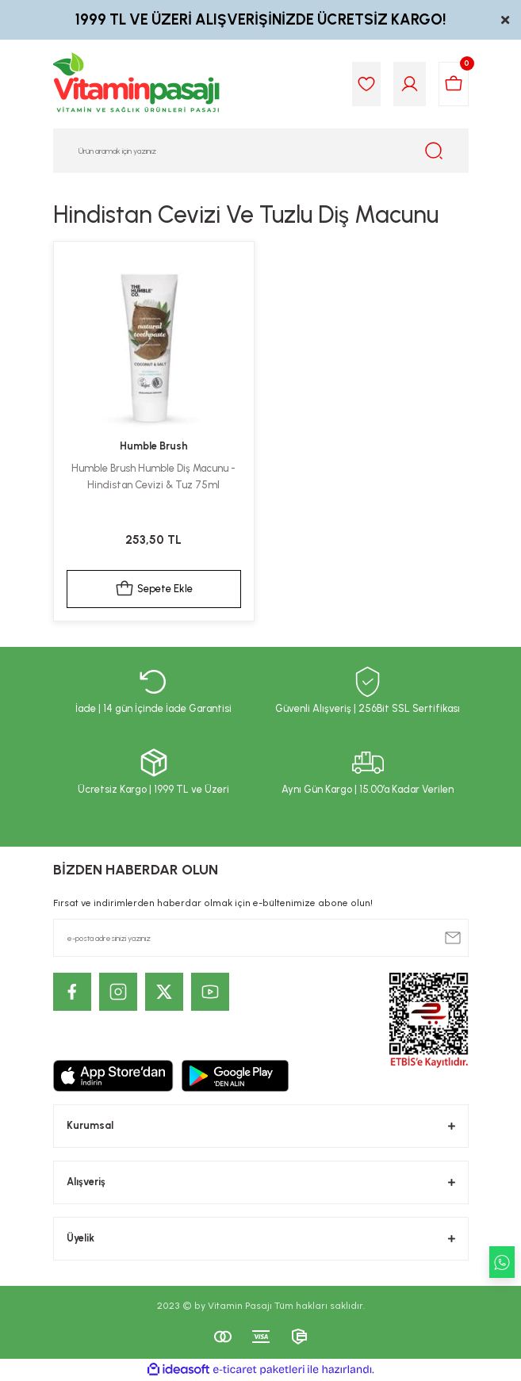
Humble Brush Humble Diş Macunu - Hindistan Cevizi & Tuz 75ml (153, 476)
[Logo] (137, 84)
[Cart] (454, 84)
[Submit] (452, 938)
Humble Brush (154, 446)
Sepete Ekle (154, 589)
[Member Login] (409, 84)
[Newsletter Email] (261, 938)
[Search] (261, 150)
